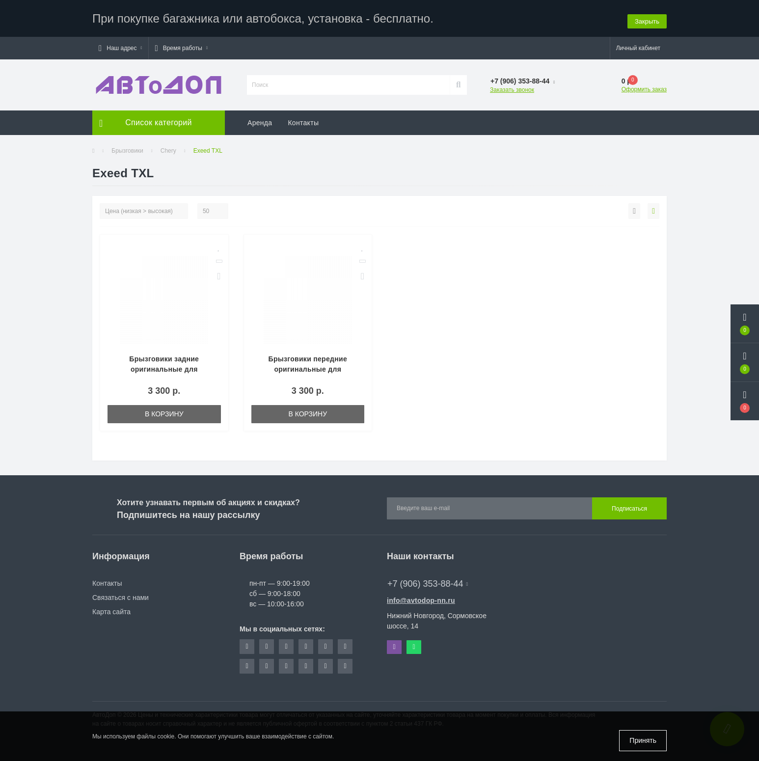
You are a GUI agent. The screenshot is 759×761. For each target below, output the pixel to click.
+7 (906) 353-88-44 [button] (427, 581)
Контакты (303, 120)
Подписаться (629, 506)
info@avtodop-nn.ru (421, 598)
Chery (168, 148)
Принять (642, 740)
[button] (120, 45)
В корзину (164, 411)
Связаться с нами (120, 595)
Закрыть (647, 17)
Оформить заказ (644, 86)
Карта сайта (111, 609)
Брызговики (127, 148)
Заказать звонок (512, 87)
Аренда (259, 120)
